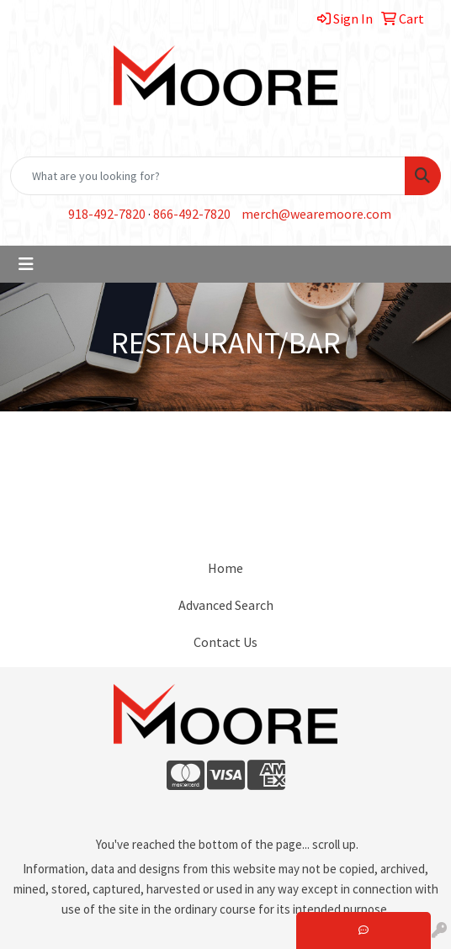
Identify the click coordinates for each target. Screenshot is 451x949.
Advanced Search (225, 604)
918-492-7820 (107, 213)
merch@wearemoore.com (316, 213)
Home (225, 567)
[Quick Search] (208, 175)
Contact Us (225, 642)
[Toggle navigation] (26, 264)
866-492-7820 (192, 213)
